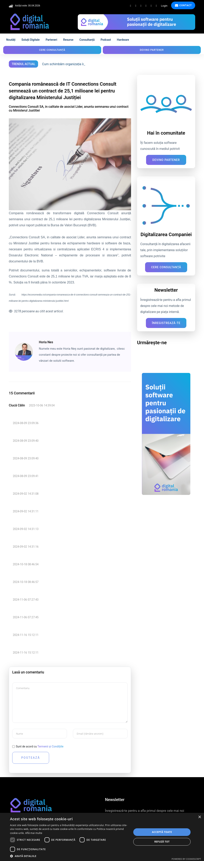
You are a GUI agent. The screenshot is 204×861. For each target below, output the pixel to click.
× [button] (199, 817)
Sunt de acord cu (40, 746)
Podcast (106, 39)
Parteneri (51, 39)
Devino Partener (166, 159)
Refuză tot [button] (162, 841)
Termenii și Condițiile (50, 746)
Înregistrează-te (166, 323)
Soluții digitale (30, 39)
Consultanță (87, 39)
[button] (69, 856)
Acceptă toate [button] (162, 832)
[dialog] (102, 837)
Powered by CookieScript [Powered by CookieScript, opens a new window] (186, 858)
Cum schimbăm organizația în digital (68, 64)
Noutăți (10, 39)
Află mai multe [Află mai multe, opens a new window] (33, 833)
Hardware (123, 39)
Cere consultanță (52, 50)
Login (164, 5)
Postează (30, 757)
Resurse (68, 39)
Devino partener (152, 50)
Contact (183, 5)
